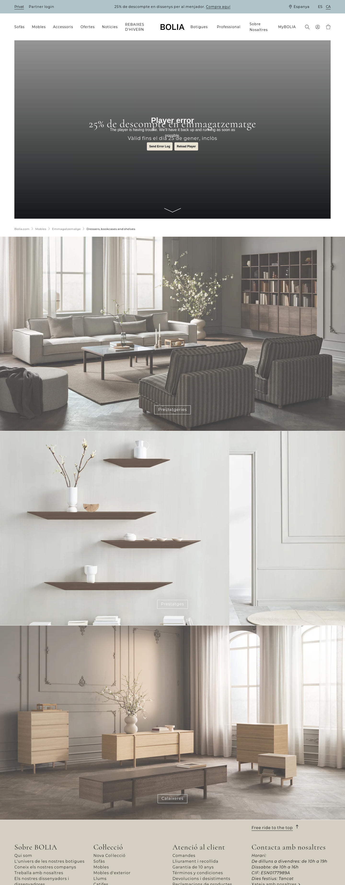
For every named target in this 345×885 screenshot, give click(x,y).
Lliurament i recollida (195, 861)
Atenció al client (198, 847)
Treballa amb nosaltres (38, 873)
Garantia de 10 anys (193, 867)
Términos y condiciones (197, 873)
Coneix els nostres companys (45, 867)
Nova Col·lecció (109, 855)
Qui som (23, 855)
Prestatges (172, 604)
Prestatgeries (172, 409)
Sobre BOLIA (35, 847)
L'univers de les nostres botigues (49, 861)
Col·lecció (108, 847)
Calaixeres (172, 798)
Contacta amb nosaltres (289, 847)
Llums (100, 878)
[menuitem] (21, 27)
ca (328, 7)
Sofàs (99, 861)
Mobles (101, 867)
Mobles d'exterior (112, 873)
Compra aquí (218, 7)
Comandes (184, 855)
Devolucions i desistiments (201, 878)
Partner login (41, 7)
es (320, 7)
